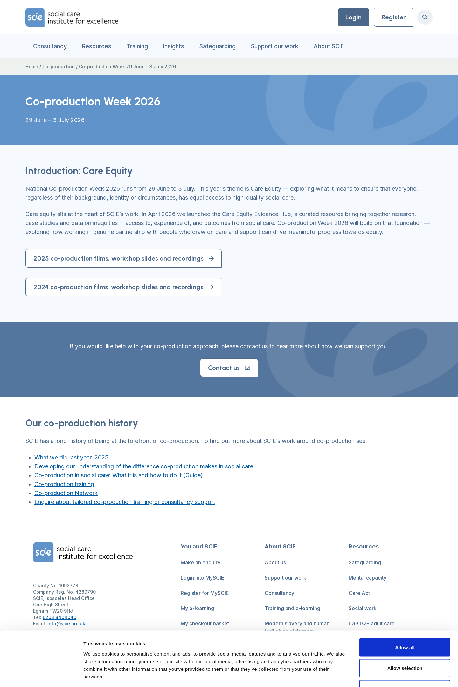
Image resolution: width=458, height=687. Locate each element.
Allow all (405, 603)
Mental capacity (367, 578)
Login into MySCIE (202, 578)
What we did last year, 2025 (71, 457)
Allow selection (405, 624)
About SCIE (329, 46)
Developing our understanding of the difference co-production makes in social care (143, 466)
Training (137, 46)
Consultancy (50, 46)
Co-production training (64, 484)
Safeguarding (217, 46)
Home (31, 66)
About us (275, 562)
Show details (334, 674)
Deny (405, 645)
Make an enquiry (200, 562)
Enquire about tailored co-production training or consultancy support (124, 502)
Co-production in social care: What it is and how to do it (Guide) (118, 475)
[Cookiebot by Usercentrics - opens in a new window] (41, 674)
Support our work (274, 46)
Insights (173, 46)
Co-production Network (66, 493)
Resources (96, 46)
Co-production (58, 66)
